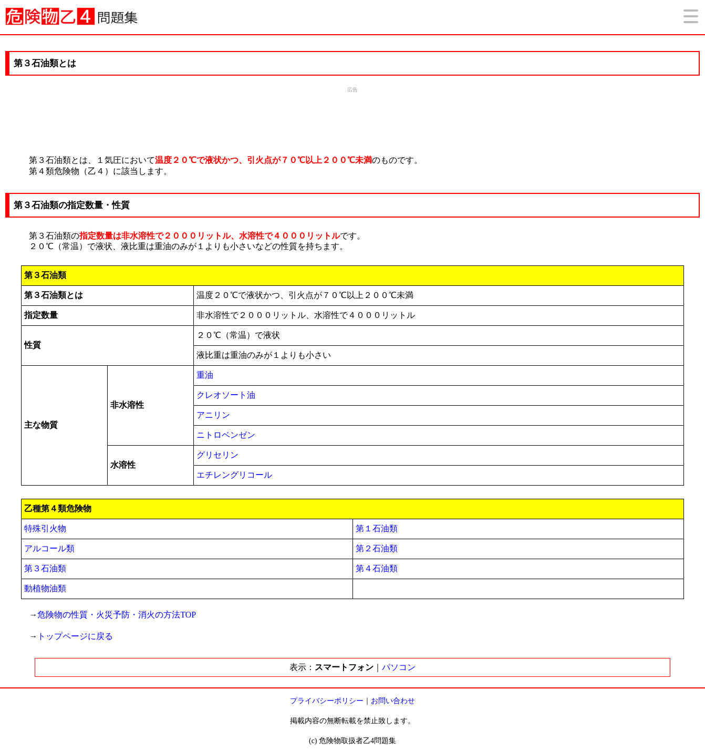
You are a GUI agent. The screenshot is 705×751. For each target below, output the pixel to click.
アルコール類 (49, 548)
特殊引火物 (45, 528)
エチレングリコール (234, 474)
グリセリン (217, 454)
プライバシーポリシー (327, 701)
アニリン (213, 414)
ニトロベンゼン (225, 434)
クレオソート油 (225, 394)
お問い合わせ (393, 701)
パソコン (399, 667)
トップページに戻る (75, 636)
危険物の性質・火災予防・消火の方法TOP (116, 614)
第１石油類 (377, 528)
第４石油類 (377, 568)
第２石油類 (377, 548)
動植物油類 (45, 588)
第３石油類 (45, 568)
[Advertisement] (352, 120)
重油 (204, 375)
